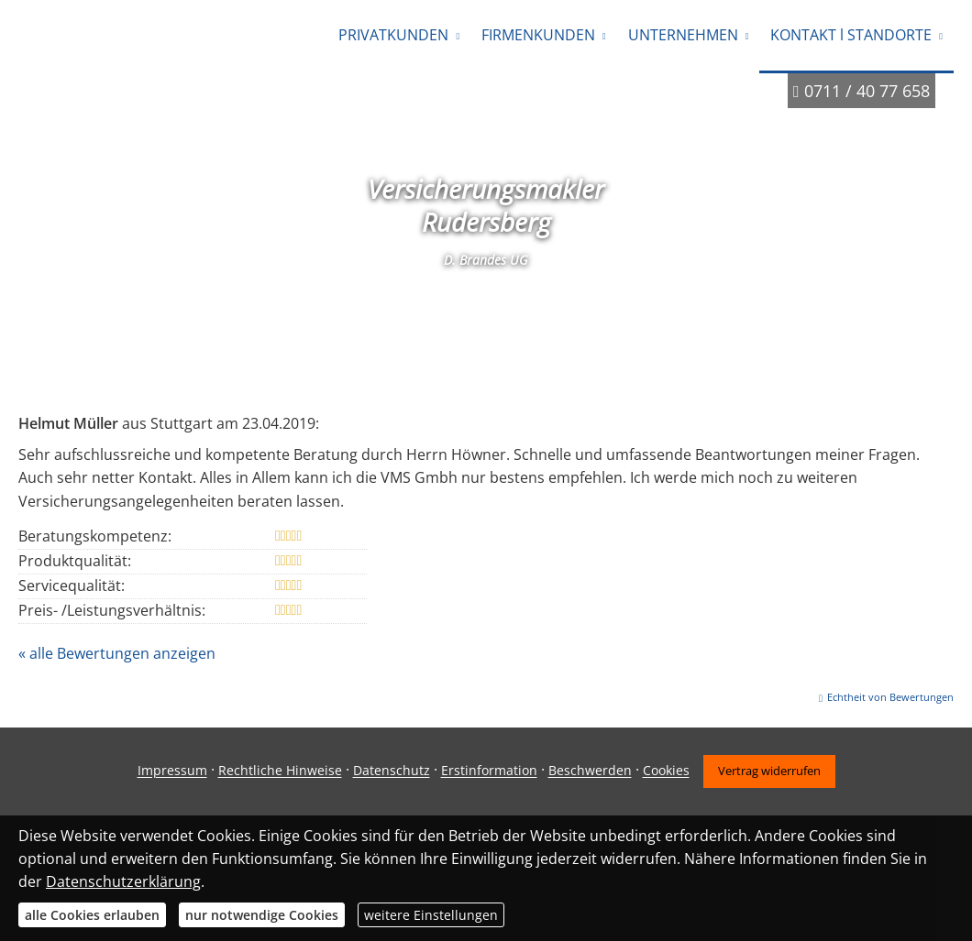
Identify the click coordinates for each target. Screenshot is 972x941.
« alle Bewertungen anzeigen (116, 653)
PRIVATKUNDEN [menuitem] (393, 35)
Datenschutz (391, 771)
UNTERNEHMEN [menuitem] (683, 35)
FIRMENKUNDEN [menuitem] (538, 35)
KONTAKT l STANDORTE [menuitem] (851, 35)
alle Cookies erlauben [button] (92, 915)
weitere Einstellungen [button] (431, 915)
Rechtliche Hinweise (280, 771)
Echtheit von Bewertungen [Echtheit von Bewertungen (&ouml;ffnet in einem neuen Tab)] (890, 697)
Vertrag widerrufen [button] (769, 770)
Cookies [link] (666, 771)
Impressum (172, 771)
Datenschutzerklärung (123, 881)
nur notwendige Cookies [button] (261, 915)
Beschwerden (590, 771)
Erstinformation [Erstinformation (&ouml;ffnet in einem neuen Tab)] (489, 771)
